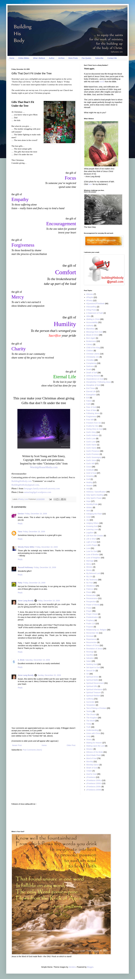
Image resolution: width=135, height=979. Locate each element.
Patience (89, 589)
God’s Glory (91, 432)
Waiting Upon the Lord (95, 746)
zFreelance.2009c (93, 787)
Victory (89, 739)
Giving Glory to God (94, 429)
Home (11, 58)
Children (89, 351)
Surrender (90, 702)
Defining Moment (93, 376)
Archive (61, 58)
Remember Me (92, 633)
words (101, 82)
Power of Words (92, 605)
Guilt (88, 479)
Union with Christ (93, 733)
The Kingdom (91, 718)
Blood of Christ (92, 335)
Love (26, 499)
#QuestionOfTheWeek (95, 303)
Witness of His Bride (94, 752)
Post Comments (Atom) (32, 750)
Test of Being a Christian (96, 708)
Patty (20, 583)
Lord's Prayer (91, 545)
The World (90, 721)
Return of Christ (92, 645)
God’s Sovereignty (93, 457)
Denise (21, 514)
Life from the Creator (94, 536)
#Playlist (89, 297)
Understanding (92, 730)
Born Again (90, 338)
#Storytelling (91, 307)
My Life (89, 576)
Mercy (88, 564)
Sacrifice (89, 655)
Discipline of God (93, 385)
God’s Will (90, 463)
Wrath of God (91, 768)
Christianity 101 (92, 357)
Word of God (91, 758)
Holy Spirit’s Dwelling (94, 495)
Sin (87, 674)
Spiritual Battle (92, 680)
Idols (88, 511)
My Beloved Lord (93, 573)
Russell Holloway (25, 567)
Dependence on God (94, 379)
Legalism (90, 533)
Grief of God (91, 473)
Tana (20, 531)
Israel (88, 517)
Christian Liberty (93, 354)
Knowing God (91, 526)
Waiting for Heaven (94, 743)
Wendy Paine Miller (26, 547)
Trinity (88, 724)
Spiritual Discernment (95, 683)
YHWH (89, 771)
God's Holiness (92, 435)
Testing (89, 711)
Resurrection (91, 642)
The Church (91, 714)
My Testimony (92, 580)
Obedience (90, 586)
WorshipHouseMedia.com (43, 467)
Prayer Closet (92, 614)
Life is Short (91, 539)
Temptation (90, 705)
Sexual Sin (90, 671)
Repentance (91, 639)
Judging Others (92, 523)
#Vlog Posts (91, 310)
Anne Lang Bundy (26, 601)
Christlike (90, 360)
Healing (89, 482)
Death (88, 369)
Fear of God (91, 407)
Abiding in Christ (93, 319)
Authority (90, 325)
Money (89, 570)
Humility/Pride (92, 504)
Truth (88, 727)
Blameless (90, 329)
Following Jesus (93, 413)
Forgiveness (91, 416)
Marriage (90, 561)
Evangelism (91, 395)
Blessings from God (94, 332)
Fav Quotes (86, 58)
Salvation (90, 658)
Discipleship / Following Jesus (98, 382)
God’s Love (91, 442)
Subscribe (99, 58)
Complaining (91, 363)
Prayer (89, 611)
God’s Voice (91, 460)
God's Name (91, 445)
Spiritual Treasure (93, 692)
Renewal (89, 636)
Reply (20, 523)
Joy (87, 520)
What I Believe (39, 58)
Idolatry (89, 507)
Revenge (90, 652)
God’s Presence (92, 451)
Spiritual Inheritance (94, 689)
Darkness (90, 366)
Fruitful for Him (92, 426)
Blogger (90, 967)
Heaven (89, 485)
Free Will (90, 420)
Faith (88, 404)
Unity (88, 736)
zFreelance (90, 777)
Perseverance (92, 598)
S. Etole (21, 660)
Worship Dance (92, 765)
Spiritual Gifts (91, 686)
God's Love (91, 438)
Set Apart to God (93, 667)
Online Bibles (23, 58)
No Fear (89, 583)
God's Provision (92, 454)
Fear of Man (91, 410)
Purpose (89, 627)
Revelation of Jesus (94, 649)
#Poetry (20, 499)
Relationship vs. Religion (96, 630)
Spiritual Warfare (93, 696)
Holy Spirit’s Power (94, 498)
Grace (88, 467)
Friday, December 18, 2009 (36, 514)
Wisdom (89, 749)
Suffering (90, 699)
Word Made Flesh (93, 755)
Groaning (90, 476)
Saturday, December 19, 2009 (37, 660)
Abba (88, 316)
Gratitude (90, 470)
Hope (88, 501)
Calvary (89, 344)
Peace (89, 592)
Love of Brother (92, 554)
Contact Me (112, 58)
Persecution (91, 595)
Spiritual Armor (92, 677)
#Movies (89, 294)
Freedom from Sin (93, 423)
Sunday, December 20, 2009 (49, 675)
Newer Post (17, 745)
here (90, 184)
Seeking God (91, 664)
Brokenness (91, 341)
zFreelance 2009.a (94, 780)
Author (51, 58)
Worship (89, 761)
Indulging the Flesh (94, 514)
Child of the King (93, 347)
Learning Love (92, 529)
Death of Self (91, 373)
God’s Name (91, 448)
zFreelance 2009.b (94, 783)
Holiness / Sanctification (96, 492)
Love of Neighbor (93, 558)
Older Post (71, 745)
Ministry (89, 567)
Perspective (91, 601)
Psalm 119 (90, 623)
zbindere (72, 967)
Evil (87, 398)
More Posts (73, 58)
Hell (88, 489)
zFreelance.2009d (93, 790)
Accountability (92, 322)
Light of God (91, 542)
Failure (89, 401)
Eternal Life (91, 391)
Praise (89, 608)
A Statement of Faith (94, 313)
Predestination (92, 617)
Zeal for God (91, 774)
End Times (90, 388)
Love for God (91, 551)
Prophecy (90, 620)
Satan (88, 661)
